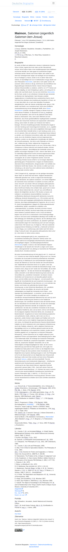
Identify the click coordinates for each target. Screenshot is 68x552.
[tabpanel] (34, 274)
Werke (32, 17)
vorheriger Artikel (36, 25)
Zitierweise (18, 21)
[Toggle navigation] (53, 3)
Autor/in (51, 17)
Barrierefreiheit (34, 547)
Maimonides (28, 81)
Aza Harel (18, 514)
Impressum (33, 544)
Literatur (38, 17)
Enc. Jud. (18, 493)
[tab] (26, 12)
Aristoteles (30, 404)
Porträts (44, 17)
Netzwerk (28, 21)
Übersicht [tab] (16, 11)
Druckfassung (45, 21)
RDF (36, 21)
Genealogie (17, 17)
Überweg (17, 491)
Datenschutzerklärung (45, 544)
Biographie (25, 17)
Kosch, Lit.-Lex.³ (20, 495)
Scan (24, 25)
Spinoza (24, 359)
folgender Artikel (49, 25)
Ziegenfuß (18, 489)
